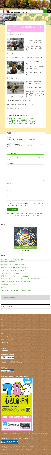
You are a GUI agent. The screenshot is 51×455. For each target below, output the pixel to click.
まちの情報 (3, 325)
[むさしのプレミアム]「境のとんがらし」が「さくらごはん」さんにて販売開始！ (21, 278)
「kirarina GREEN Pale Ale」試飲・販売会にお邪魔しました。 (16, 281)
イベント (9, 23)
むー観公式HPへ (4, 322)
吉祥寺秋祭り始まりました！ (8, 284)
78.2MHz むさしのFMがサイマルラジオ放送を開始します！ (25, 138)
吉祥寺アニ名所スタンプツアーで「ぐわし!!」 (21, 118)
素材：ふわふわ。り (5, 453)
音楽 (2, 333)
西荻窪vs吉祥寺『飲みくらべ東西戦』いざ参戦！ (13, 264)
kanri (16, 34)
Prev (16, 238)
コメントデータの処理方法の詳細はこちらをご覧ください (23, 215)
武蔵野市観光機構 (9, 298)
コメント (10, 163)
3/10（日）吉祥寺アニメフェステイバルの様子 (22, 122)
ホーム (2, 319)
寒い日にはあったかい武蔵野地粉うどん (20, 120)
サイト (9, 196)
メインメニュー (49, 11)
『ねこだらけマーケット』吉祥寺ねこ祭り (11, 273)
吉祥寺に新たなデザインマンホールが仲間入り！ (13, 259)
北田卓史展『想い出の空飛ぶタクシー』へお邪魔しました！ (15, 276)
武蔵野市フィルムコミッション (7, 339)
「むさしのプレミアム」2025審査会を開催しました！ (14, 270)
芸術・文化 (3, 331)
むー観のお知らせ (4, 342)
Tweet (9, 111)
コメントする (22, 34)
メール (9, 190)
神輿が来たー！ (4, 287)
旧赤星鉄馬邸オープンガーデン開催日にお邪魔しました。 (15, 267)
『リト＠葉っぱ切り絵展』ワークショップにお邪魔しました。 (16, 290)
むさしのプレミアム (5, 336)
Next (35, 238)
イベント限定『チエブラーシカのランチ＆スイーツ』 (24, 124)
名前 (9, 183)
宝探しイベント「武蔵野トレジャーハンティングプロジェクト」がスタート (25, 144)
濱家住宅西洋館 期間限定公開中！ (9, 262)
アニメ (9, 132)
